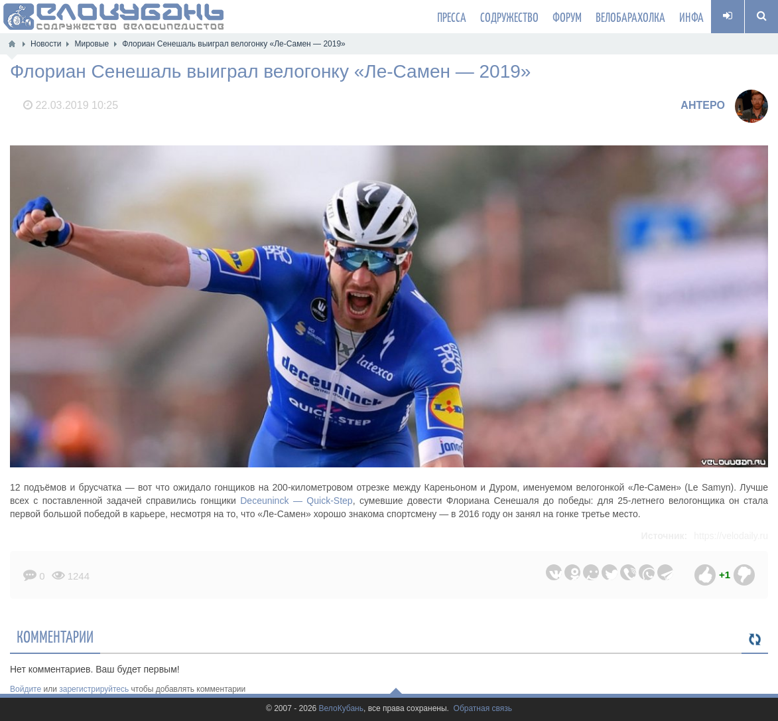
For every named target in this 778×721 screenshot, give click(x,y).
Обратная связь (483, 708)
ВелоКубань (341, 708)
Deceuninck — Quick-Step (296, 500)
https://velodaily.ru (731, 535)
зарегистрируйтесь (94, 689)
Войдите (25, 689)
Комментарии (55, 636)
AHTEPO (703, 105)
